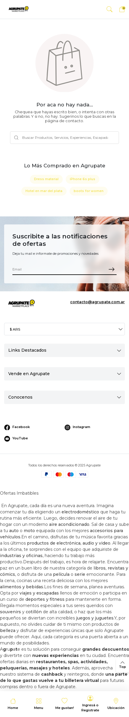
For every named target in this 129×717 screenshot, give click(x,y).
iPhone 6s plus (82, 179)
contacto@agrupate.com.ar (97, 302)
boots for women (89, 191)
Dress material (46, 179)
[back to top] (122, 665)
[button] (109, 9)
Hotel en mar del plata (43, 191)
